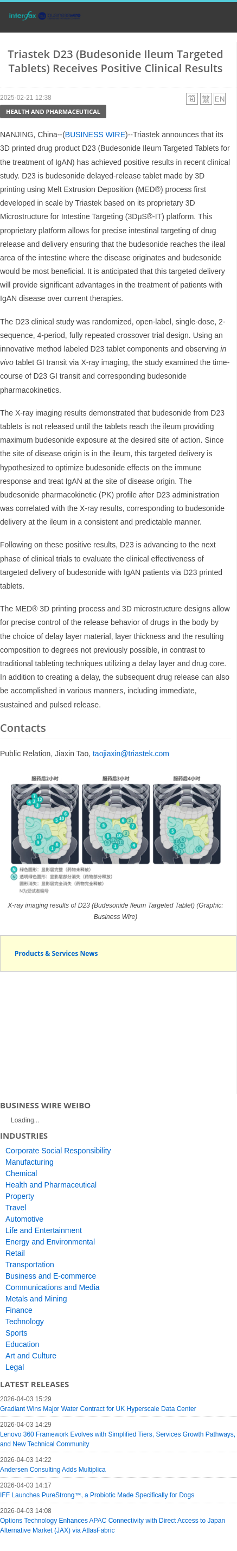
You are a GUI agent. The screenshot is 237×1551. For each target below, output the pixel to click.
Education (22, 1344)
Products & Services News (56, 953)
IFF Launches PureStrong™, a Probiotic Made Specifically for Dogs (97, 1495)
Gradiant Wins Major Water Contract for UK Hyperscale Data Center (98, 1409)
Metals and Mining (36, 1298)
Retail (15, 1253)
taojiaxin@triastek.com (131, 753)
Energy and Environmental (50, 1241)
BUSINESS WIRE (95, 134)
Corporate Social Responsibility (58, 1150)
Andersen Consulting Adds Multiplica (53, 1469)
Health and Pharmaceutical (53, 111)
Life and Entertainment (43, 1230)
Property (19, 1196)
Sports (16, 1333)
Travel (15, 1207)
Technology (24, 1321)
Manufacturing (29, 1162)
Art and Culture (30, 1355)
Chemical (21, 1173)
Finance (19, 1310)
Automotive (24, 1219)
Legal (14, 1367)
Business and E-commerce (50, 1276)
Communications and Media (52, 1287)
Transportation (29, 1264)
